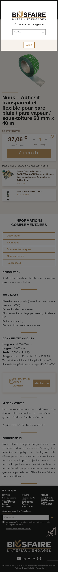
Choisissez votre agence (29, 24)
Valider (29, 45)
